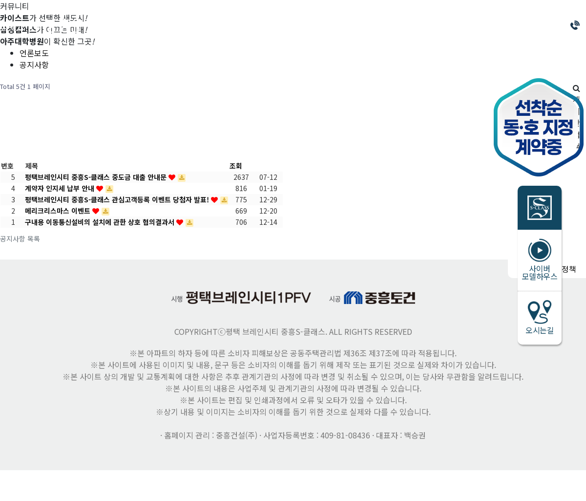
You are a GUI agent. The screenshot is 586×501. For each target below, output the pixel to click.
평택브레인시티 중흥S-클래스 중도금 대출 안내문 (96, 177)
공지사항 (34, 64)
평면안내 (344, 25)
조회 (236, 166)
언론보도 (34, 53)
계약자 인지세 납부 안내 (60, 188)
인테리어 (403, 25)
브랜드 (172, 25)
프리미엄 (285, 25)
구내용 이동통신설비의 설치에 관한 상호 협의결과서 (100, 222)
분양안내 (227, 25)
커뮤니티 (461, 25)
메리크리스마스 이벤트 (58, 211)
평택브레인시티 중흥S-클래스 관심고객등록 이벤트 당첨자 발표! (118, 199)
